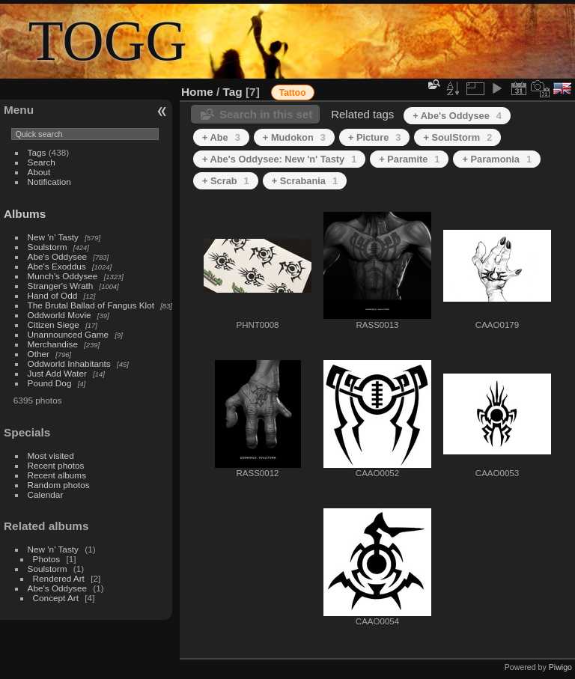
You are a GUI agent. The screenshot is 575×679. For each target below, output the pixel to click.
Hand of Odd (53, 295)
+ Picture (374, 137)
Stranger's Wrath (61, 285)
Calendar (46, 494)
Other (38, 354)
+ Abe (221, 137)
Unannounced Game (68, 334)
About (39, 172)
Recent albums (57, 475)
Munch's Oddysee (63, 276)
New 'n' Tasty (53, 237)
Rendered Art (59, 578)
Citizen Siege (53, 324)
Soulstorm (47, 247)
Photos (47, 559)
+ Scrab (225, 180)
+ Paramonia (497, 159)
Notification (49, 181)
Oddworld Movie (59, 315)
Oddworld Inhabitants (69, 363)
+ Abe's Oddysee (457, 115)
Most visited (51, 455)
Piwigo (560, 667)
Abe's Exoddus (57, 266)
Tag (233, 91)
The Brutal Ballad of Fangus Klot (91, 305)
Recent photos (56, 465)
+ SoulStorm (457, 137)
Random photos (59, 485)
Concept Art (56, 598)
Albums (25, 213)
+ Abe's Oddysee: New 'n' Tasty (279, 159)
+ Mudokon (294, 137)
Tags (37, 152)
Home (197, 91)
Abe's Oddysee (57, 256)
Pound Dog (50, 383)
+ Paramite (409, 159)
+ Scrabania (305, 180)
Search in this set (265, 114)
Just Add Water (57, 373)
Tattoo (292, 93)
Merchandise (53, 344)
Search (41, 162)
